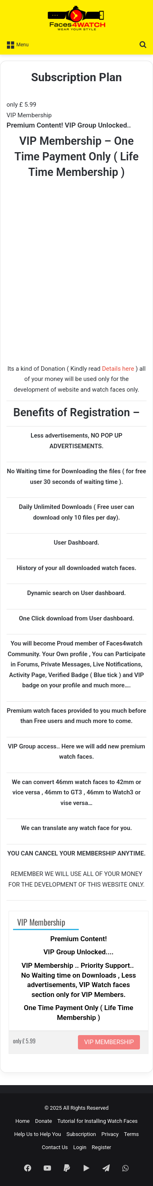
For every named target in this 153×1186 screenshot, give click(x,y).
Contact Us (55, 1147)
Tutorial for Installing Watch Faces (98, 1121)
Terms (131, 1134)
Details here (118, 368)
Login (79, 1147)
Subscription (81, 1134)
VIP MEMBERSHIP (109, 1042)
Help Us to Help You (37, 1134)
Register (101, 1147)
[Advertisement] (76, 283)
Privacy (110, 1134)
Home (23, 1121)
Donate (43, 1121)
